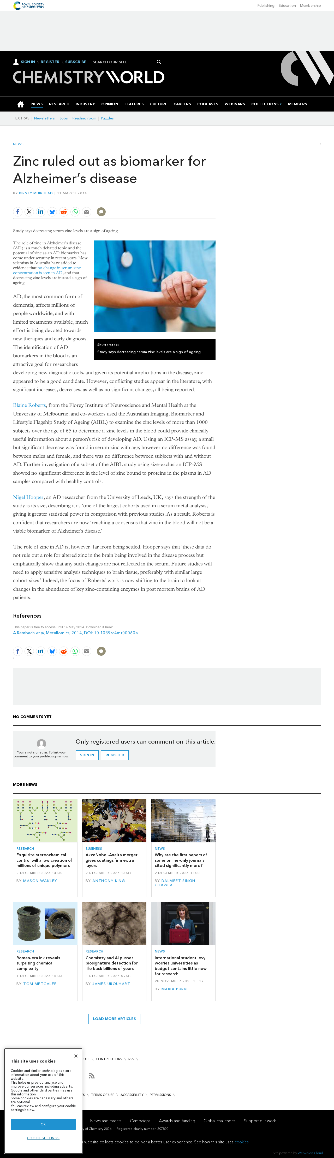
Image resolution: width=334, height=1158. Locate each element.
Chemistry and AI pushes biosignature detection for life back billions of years (112, 963)
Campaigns (140, 1120)
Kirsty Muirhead (36, 193)
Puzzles (107, 118)
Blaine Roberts (29, 405)
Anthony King (108, 881)
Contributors (109, 1059)
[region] (43, 1101)
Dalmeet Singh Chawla (175, 883)
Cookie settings (43, 1138)
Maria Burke (175, 989)
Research (25, 849)
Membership (310, 5)
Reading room (84, 118)
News (18, 144)
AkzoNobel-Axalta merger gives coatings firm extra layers (112, 860)
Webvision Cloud (310, 1153)
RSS (131, 1059)
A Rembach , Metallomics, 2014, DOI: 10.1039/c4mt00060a (75, 632)
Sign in (87, 755)
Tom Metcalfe (40, 984)
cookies (242, 1141)
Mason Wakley (40, 881)
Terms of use (102, 1095)
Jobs (63, 118)
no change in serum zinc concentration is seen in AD (47, 270)
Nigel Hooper (28, 497)
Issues (84, 1059)
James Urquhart (111, 984)
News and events (106, 1120)
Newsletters (44, 118)
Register (50, 62)
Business (94, 849)
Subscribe (75, 62)
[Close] (76, 1056)
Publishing (266, 5)
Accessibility (132, 1095)
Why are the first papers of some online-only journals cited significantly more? (181, 860)
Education (287, 5)
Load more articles (114, 1019)
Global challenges (220, 1120)
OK (43, 1124)
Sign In (28, 62)
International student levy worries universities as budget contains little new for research (181, 965)
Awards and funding (177, 1120)
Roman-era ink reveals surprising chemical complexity (38, 963)
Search (159, 62)
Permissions (160, 1095)
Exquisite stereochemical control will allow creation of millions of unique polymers (44, 860)
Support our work (260, 1120)
